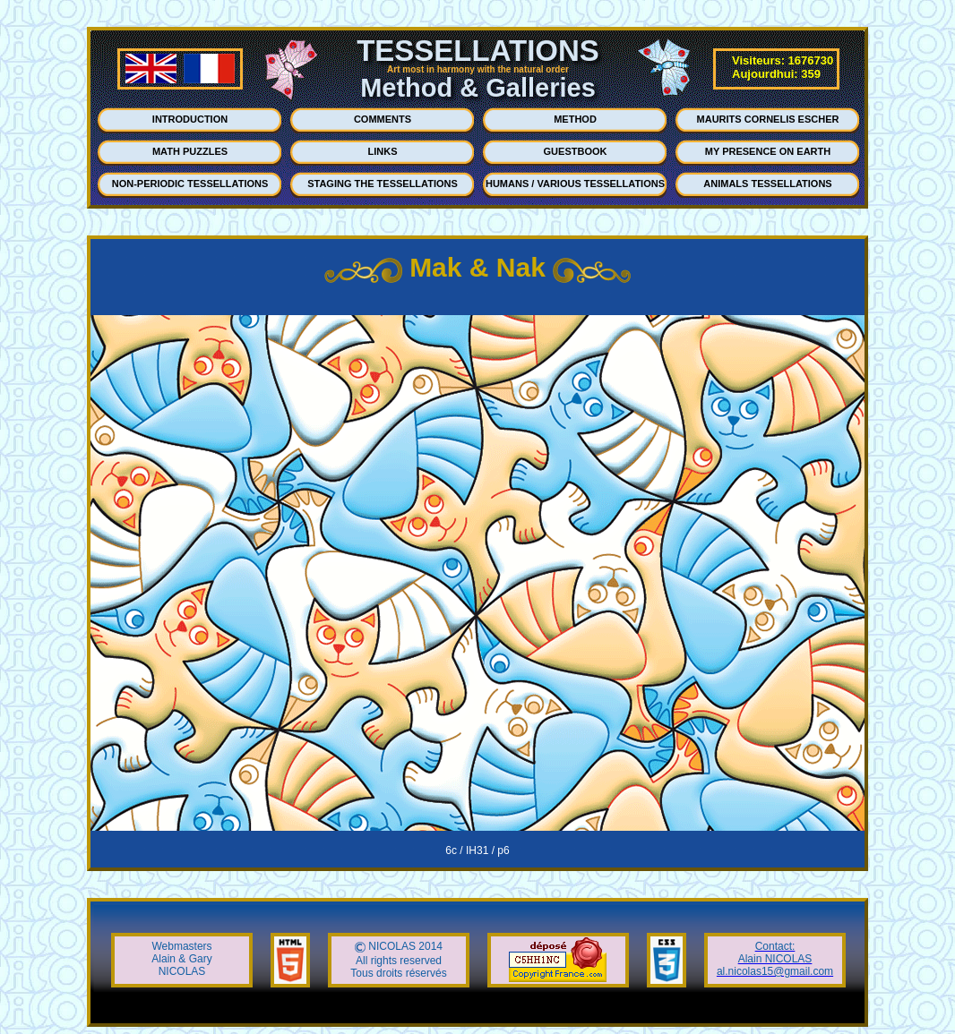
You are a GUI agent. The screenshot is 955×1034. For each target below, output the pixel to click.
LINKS (383, 151)
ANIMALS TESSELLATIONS (767, 183)
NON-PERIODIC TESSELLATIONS (190, 183)
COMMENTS (382, 119)
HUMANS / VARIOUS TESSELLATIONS (575, 183)
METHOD (575, 119)
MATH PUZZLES (190, 151)
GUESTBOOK (575, 151)
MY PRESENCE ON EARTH (767, 151)
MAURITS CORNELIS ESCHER (768, 119)
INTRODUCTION (190, 119)
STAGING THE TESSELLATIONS (382, 183)
